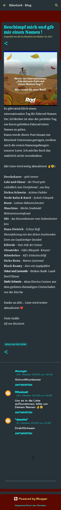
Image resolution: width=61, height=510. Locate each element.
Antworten (23, 384)
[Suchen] (56, 5)
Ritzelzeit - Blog (20, 5)
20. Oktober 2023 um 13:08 (34, 374)
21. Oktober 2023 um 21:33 (33, 423)
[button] (6, 43)
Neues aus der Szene (15, 344)
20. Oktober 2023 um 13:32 (34, 395)
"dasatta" (21, 419)
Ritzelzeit (21, 392)
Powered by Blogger (30, 498)
